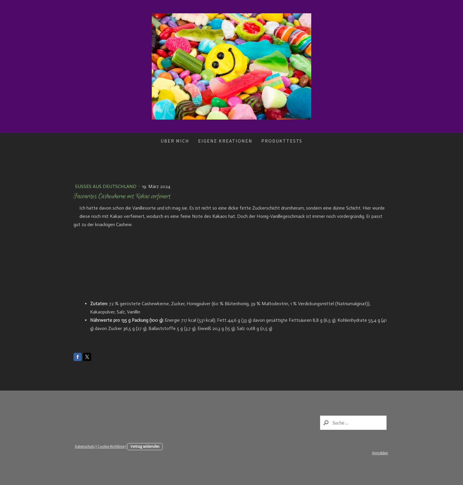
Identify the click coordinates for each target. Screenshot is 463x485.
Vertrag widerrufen (145, 446)
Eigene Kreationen (225, 141)
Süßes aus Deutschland (106, 186)
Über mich (175, 141)
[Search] (353, 423)
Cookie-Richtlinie (111, 446)
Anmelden (380, 452)
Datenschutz (85, 446)
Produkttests (281, 141)
